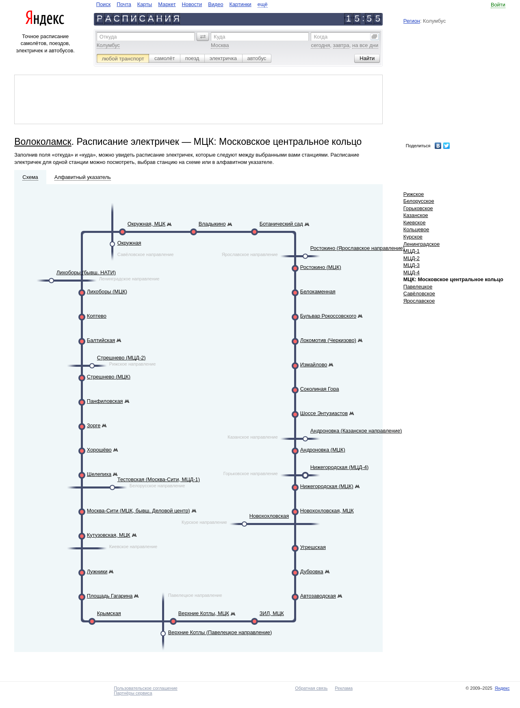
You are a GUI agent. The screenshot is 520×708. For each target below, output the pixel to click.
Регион (411, 21)
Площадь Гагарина (110, 596)
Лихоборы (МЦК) (107, 291)
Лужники (97, 571)
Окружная (129, 243)
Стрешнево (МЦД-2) (121, 358)
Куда (219, 37)
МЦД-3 (411, 265)
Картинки (240, 4)
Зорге (93, 425)
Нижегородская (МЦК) (326, 486)
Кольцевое (416, 229)
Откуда (108, 37)
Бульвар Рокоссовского (328, 316)
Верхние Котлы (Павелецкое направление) (220, 632)
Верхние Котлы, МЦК (203, 613)
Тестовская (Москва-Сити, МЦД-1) (158, 479)
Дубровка (311, 571)
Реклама (344, 688)
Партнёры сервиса (133, 693)
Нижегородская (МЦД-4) (339, 467)
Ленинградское (421, 244)
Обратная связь (311, 688)
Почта (124, 4)
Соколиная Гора (319, 389)
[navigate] (182, 4)
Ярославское (419, 301)
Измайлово (313, 365)
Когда (320, 37)
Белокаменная (318, 291)
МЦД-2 (411, 258)
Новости (192, 4)
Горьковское (418, 208)
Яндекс (502, 688)
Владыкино (212, 224)
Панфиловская (105, 401)
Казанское (415, 215)
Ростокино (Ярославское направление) (357, 248)
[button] (203, 36)
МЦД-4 (411, 272)
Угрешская (313, 547)
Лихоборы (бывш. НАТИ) (86, 272)
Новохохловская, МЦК (327, 511)
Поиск (103, 4)
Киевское (414, 223)
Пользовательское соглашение (146, 688)
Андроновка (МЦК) (322, 450)
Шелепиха (99, 474)
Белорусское (418, 201)
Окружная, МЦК (146, 224)
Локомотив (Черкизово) (328, 340)
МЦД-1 (411, 251)
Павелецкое (418, 287)
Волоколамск (42, 141)
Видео (215, 4)
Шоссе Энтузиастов (324, 413)
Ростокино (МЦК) (320, 267)
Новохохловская (269, 516)
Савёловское (419, 294)
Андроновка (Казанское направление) (356, 431)
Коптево (96, 316)
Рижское (413, 194)
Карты (144, 4)
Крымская (109, 613)
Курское (412, 237)
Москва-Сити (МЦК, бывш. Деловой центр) (138, 511)
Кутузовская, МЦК (108, 535)
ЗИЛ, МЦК (272, 613)
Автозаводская (318, 596)
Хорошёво (99, 450)
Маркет (167, 4)
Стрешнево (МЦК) (108, 377)
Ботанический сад (281, 224)
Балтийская (101, 340)
